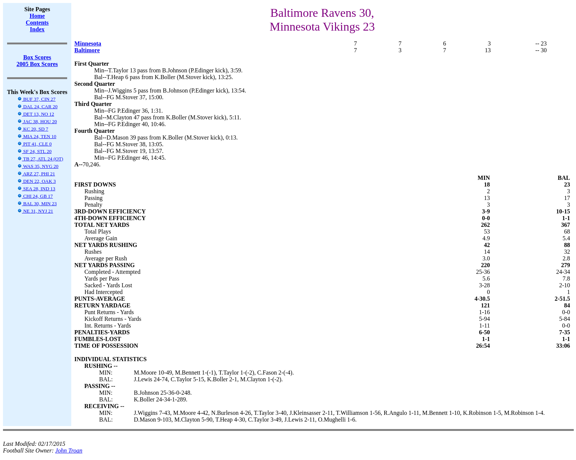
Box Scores (37, 57)
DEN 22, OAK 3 (36, 181)
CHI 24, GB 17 (35, 196)
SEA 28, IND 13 (36, 188)
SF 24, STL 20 (34, 151)
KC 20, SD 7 (32, 129)
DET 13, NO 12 (35, 114)
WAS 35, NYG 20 (38, 166)
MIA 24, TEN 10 (36, 136)
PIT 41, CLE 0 (34, 144)
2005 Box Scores (37, 64)
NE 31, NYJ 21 (35, 211)
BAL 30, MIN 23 (37, 203)
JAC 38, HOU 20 (37, 121)
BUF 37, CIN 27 (36, 99)
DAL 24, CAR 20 (37, 106)
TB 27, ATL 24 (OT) (40, 159)
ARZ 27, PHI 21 (36, 173)
